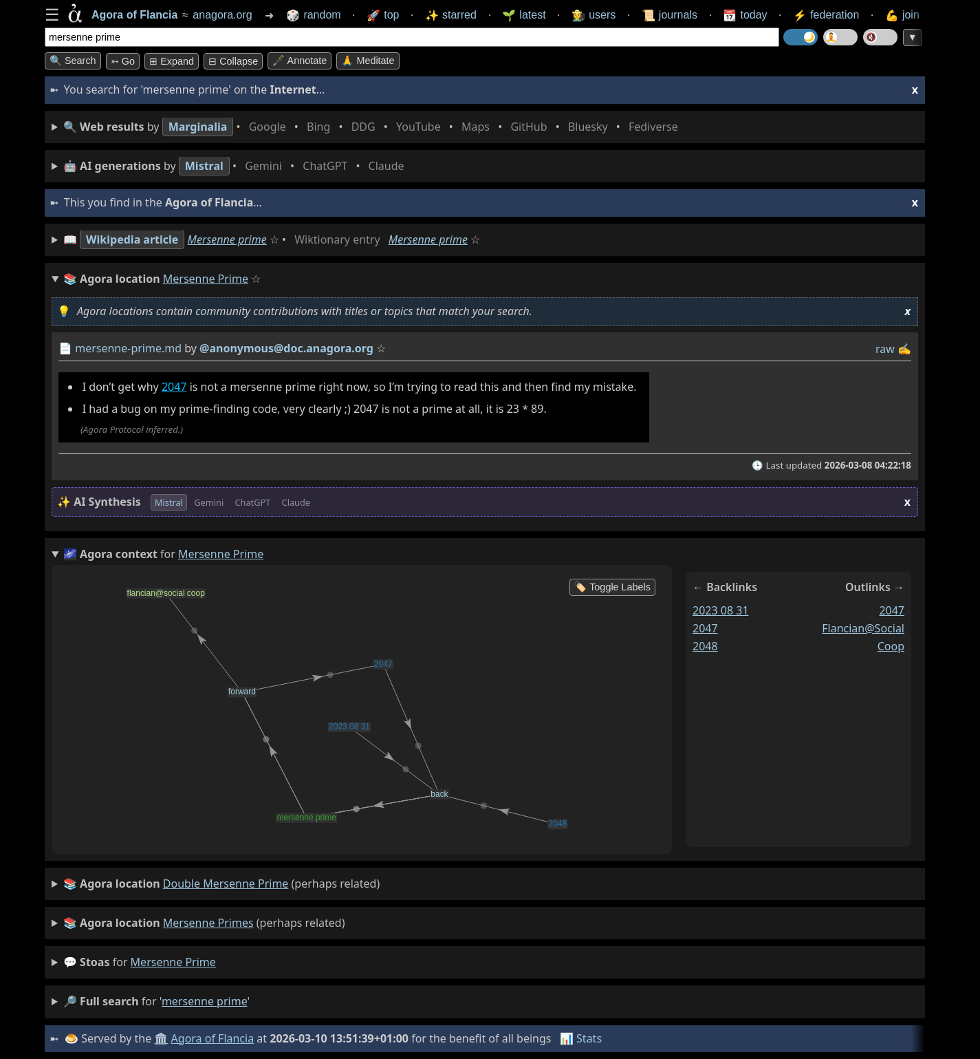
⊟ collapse (233, 61)
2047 (174, 386)
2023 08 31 (721, 610)
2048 (705, 645)
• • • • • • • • (373, 127)
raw (885, 348)
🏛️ (161, 1038)
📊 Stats (581, 1038)
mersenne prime (173, 962)
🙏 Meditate (367, 60)
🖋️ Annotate (299, 60)
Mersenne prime (227, 239)
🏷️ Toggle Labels (612, 586)
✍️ (904, 348)
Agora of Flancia (212, 1038)
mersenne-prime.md (128, 348)
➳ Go (123, 61)
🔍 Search (73, 60)
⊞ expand (171, 61)
